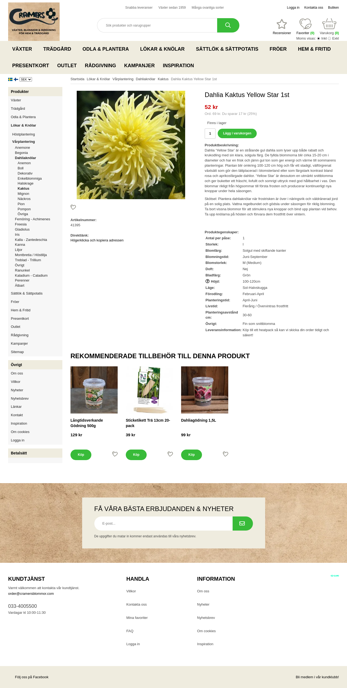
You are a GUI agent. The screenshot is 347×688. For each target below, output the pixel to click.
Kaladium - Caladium (31, 275)
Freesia (21, 224)
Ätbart (19, 285)
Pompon (24, 209)
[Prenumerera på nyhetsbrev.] (243, 523)
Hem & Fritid (316, 49)
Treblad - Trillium (28, 260)
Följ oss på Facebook (28, 677)
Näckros (24, 199)
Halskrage (26, 183)
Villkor (15, 382)
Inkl (324, 38)
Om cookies (20, 432)
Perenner (22, 280)
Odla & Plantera (107, 49)
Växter (23, 49)
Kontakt (17, 415)
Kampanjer (139, 65)
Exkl (335, 38)
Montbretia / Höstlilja (31, 255)
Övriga (23, 214)
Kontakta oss (313, 7)
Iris (17, 234)
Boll (21, 168)
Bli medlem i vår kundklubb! (317, 677)
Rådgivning (100, 65)
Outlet (67, 65)
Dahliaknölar (38, 158)
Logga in (293, 7)
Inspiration (178, 65)
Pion (21, 204)
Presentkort (30, 65)
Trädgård (59, 49)
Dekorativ (25, 173)
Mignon (23, 194)
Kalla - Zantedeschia (31, 240)
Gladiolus (22, 229)
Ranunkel (22, 270)
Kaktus (23, 188)
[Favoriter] (282, 27)
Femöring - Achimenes (32, 219)
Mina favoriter (137, 618)
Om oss (17, 373)
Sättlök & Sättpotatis (229, 49)
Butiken (333, 7)
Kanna (20, 245)
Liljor (38, 250)
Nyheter (17, 390)
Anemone (22, 148)
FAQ (129, 631)
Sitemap (17, 352)
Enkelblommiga (30, 178)
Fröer (280, 49)
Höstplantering (37, 134)
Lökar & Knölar (164, 49)
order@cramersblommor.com (31, 594)
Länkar (16, 407)
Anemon (24, 163)
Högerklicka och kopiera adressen (97, 240)
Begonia (21, 153)
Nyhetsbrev (20, 398)
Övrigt (19, 265)
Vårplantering (37, 142)
